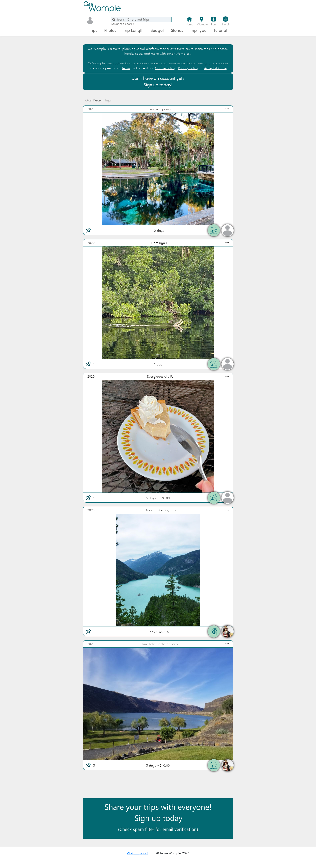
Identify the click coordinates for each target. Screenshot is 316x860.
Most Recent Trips (104, 100)
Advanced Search (122, 24)
